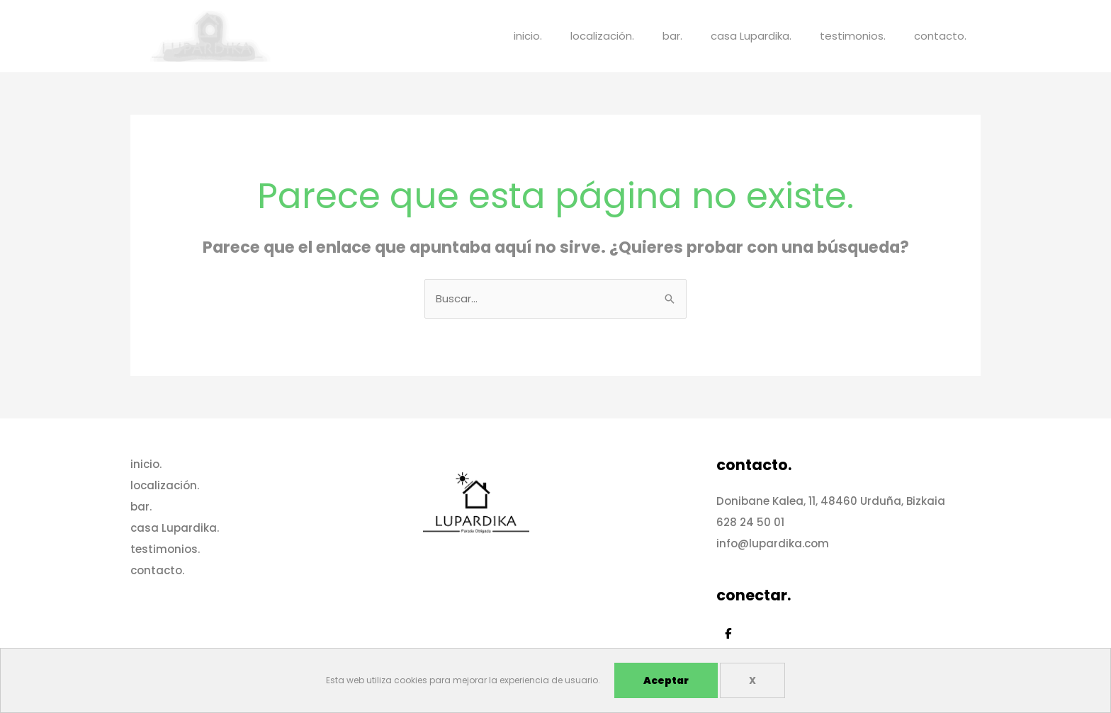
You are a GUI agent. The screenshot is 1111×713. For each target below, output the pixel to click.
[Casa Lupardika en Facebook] (727, 633)
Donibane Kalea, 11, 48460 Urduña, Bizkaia (830, 501)
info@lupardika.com (772, 543)
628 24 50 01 (750, 522)
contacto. (940, 35)
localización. (602, 35)
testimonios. (853, 35)
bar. (672, 35)
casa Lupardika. (751, 35)
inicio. (528, 35)
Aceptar (666, 680)
